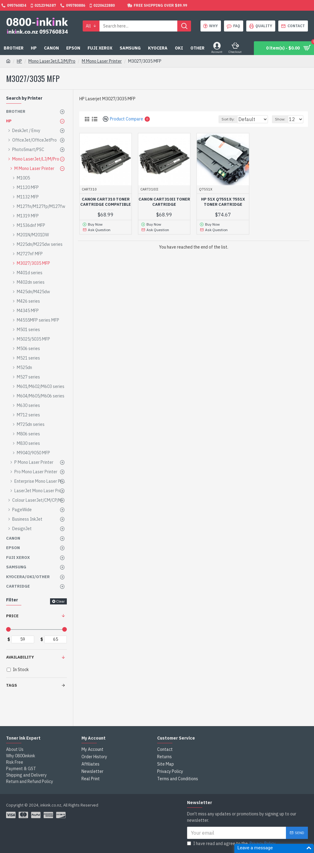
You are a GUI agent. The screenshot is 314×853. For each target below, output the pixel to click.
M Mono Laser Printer (102, 61)
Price (12, 616)
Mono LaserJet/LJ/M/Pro (51, 61)
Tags (11, 685)
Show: (283, 119)
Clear (60, 601)
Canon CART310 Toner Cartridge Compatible (105, 202)
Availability (20, 657)
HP (19, 61)
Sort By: (225, 119)
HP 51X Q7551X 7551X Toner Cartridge (223, 202)
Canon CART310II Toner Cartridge (164, 202)
